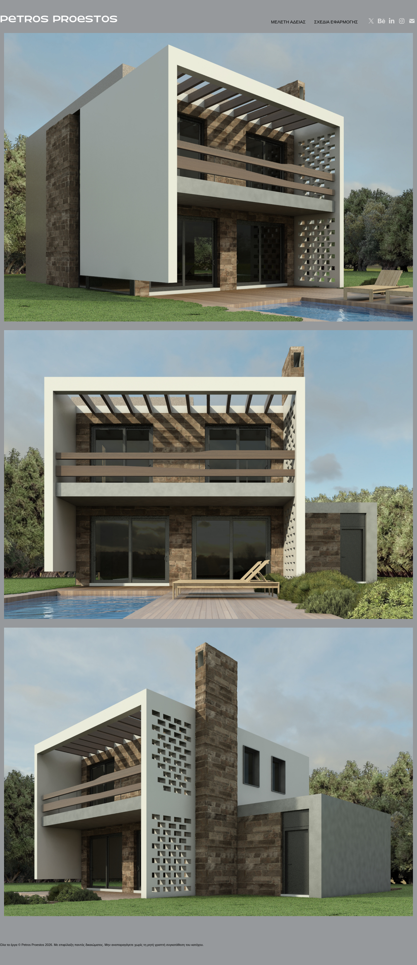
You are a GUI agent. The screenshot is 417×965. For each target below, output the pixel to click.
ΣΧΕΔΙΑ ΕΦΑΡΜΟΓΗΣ (336, 21)
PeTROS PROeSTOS (59, 19)
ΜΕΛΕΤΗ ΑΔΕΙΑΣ (288, 21)
